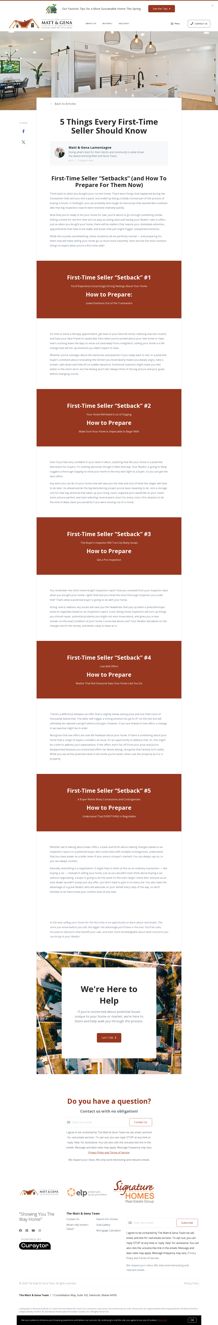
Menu (175, 24)
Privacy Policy (191, 1283)
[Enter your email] (100, 1122)
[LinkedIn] (27, 1230)
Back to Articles (65, 104)
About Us (90, 23)
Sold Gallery (103, 1225)
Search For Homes (107, 1219)
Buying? (107, 23)
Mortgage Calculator (108, 1230)
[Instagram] (39, 1230)
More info (162, 1320)
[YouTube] (33, 1230)
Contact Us (72, 1219)
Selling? (124, 23)
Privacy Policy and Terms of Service (109, 1152)
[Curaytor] (35, 1249)
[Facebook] (20, 1230)
